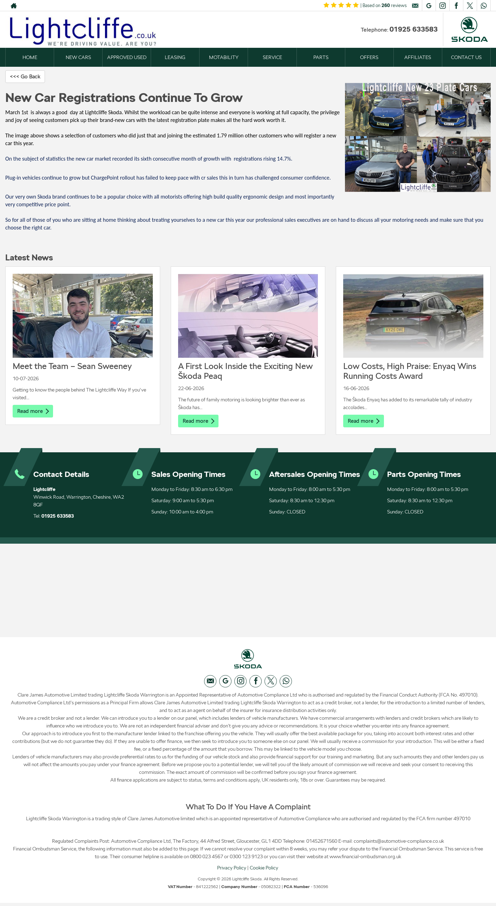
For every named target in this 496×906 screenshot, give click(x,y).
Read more (33, 411)
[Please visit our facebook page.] (456, 5)
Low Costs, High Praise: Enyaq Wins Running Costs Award (409, 371)
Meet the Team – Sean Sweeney (72, 366)
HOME (29, 57)
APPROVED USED (126, 57)
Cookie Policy (264, 870)
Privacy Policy (231, 870)
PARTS (320, 57)
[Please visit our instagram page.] (442, 5)
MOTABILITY (224, 57)
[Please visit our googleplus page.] (429, 5)
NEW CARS (78, 57)
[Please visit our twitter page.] (470, 5)
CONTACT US (466, 57)
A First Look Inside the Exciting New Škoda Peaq (245, 371)
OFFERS (369, 57)
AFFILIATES (417, 57)
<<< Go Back (26, 76)
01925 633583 (414, 29)
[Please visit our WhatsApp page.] (483, 5)
